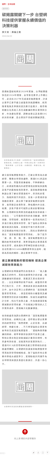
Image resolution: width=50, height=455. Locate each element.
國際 (4, 4)
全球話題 (11, 4)
